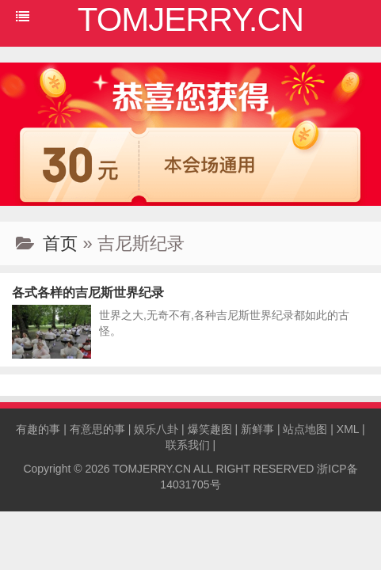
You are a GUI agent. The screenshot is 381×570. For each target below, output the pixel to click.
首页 (60, 243)
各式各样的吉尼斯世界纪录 (88, 292)
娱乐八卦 (156, 429)
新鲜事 (257, 429)
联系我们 (188, 445)
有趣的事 (38, 429)
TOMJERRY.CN (151, 468)
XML (348, 429)
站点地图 (305, 429)
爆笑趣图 (210, 429)
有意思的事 (97, 429)
